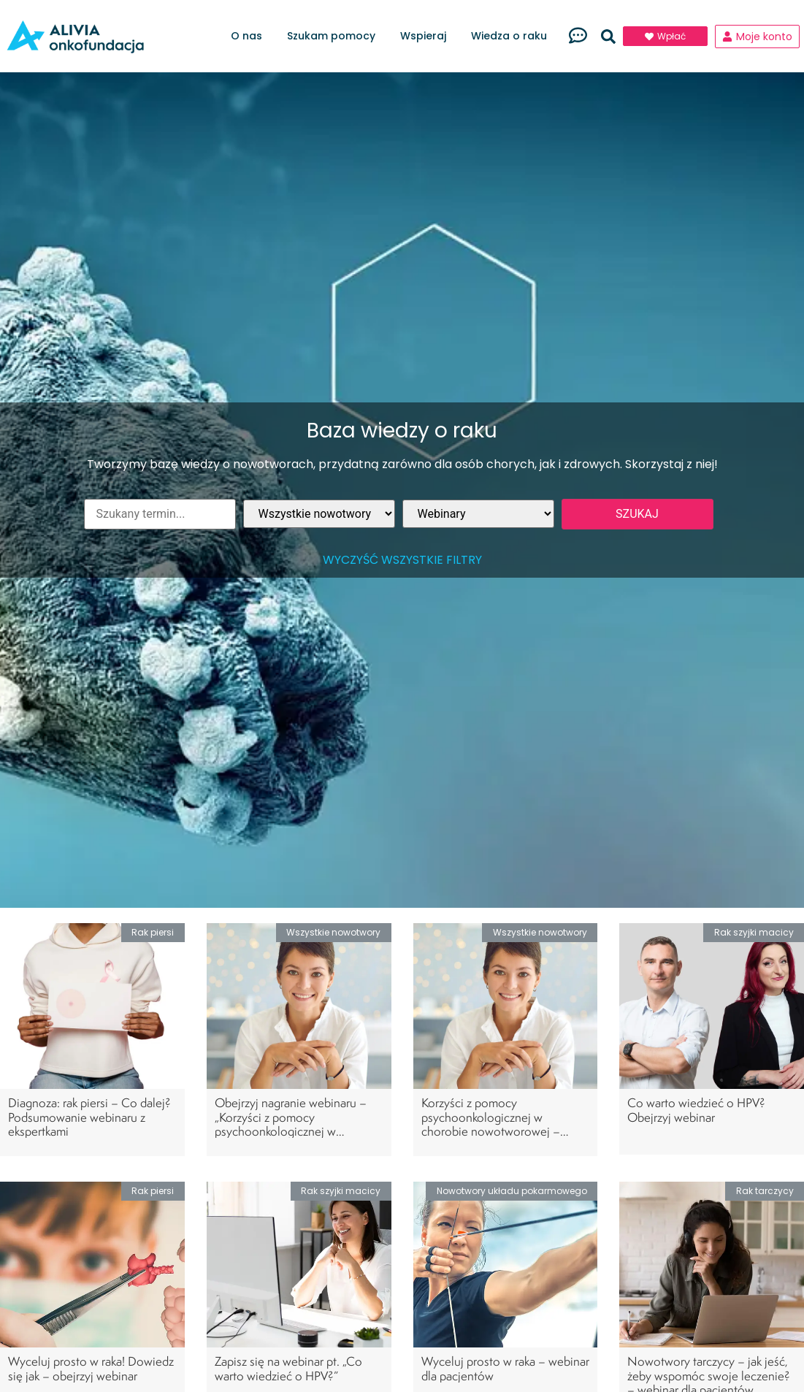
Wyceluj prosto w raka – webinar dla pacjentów (505, 1368)
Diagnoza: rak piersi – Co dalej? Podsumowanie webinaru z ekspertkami (89, 1116)
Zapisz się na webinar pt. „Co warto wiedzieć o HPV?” (288, 1368)
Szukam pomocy (335, 36)
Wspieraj (426, 36)
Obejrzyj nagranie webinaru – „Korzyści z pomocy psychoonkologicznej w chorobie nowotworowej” (291, 1123)
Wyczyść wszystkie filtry (402, 559)
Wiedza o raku (512, 36)
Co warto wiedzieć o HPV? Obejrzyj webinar (696, 1109)
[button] (608, 36)
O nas (250, 36)
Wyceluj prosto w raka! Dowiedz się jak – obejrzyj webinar (91, 1368)
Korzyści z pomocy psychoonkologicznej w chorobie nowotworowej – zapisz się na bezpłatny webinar (501, 1123)
